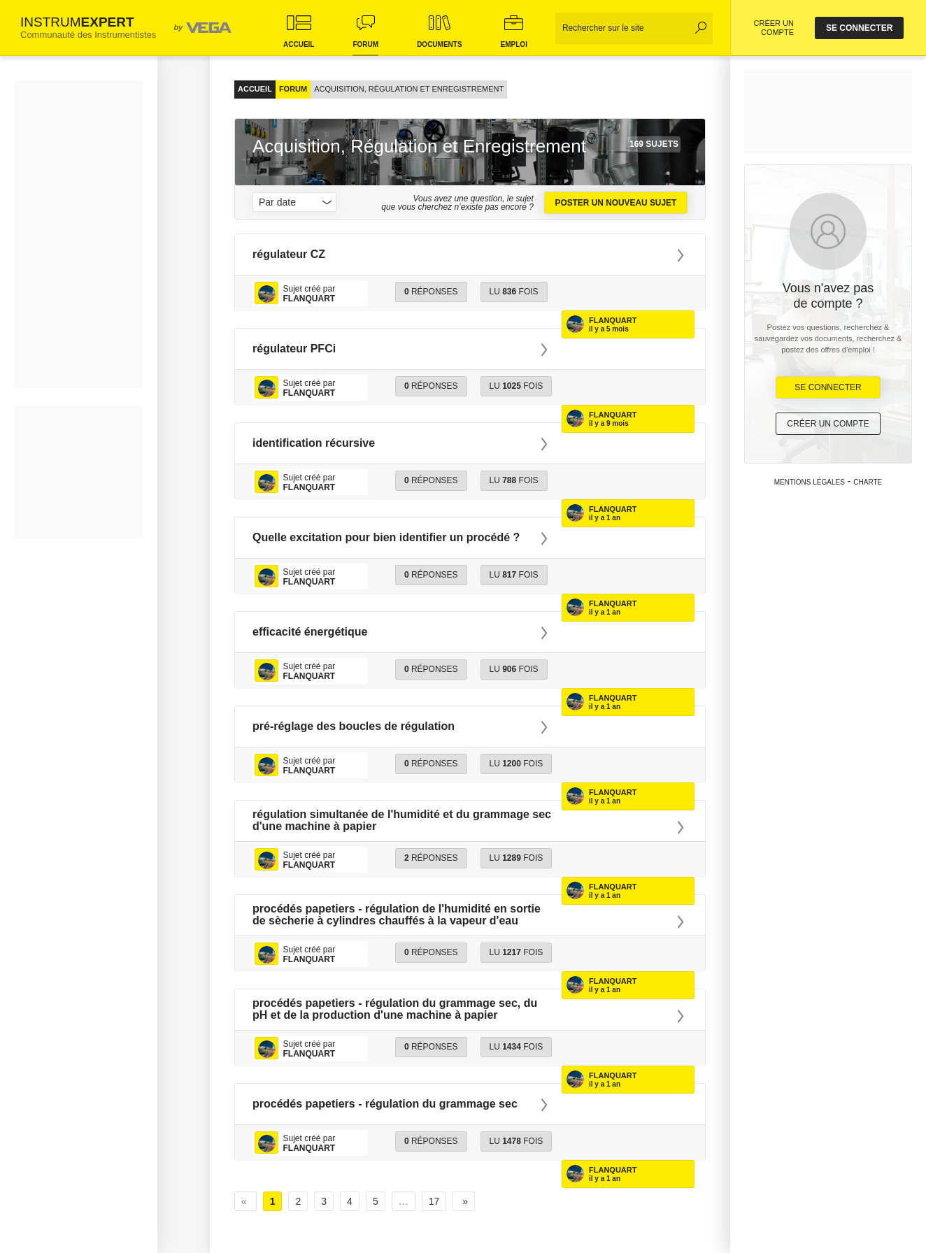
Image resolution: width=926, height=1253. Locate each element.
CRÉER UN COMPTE (774, 27)
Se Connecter (828, 387)
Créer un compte (828, 424)
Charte (867, 482)
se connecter (859, 28)
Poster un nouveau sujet (615, 203)
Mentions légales (809, 482)
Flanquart (612, 320)
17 (434, 1201)
